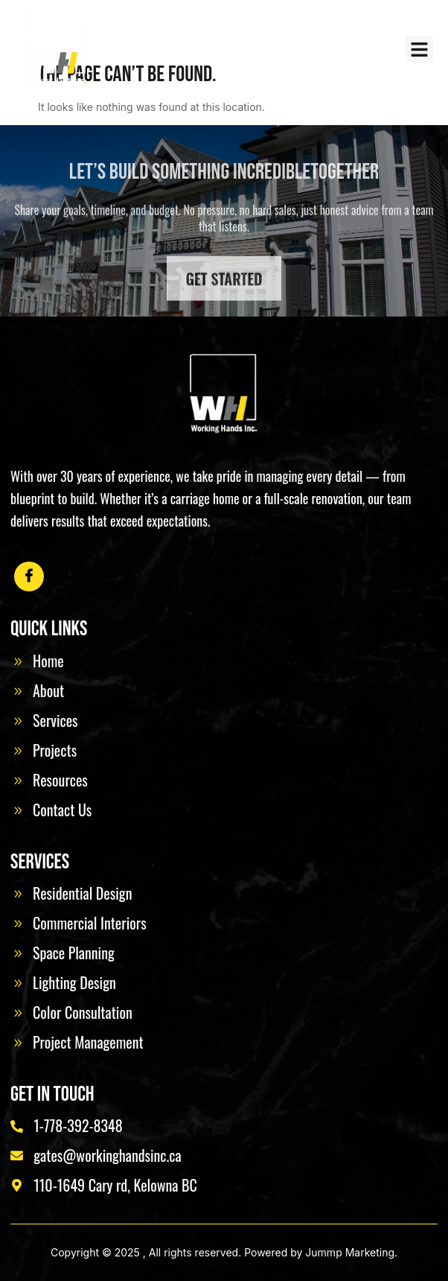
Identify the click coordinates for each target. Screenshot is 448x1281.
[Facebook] (29, 576)
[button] (420, 50)
